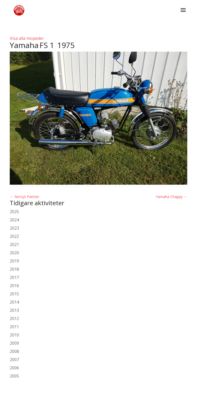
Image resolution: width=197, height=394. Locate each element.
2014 (14, 302)
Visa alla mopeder (27, 38)
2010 (14, 335)
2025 (14, 211)
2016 (14, 285)
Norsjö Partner (24, 196)
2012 (14, 318)
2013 (14, 310)
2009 (14, 343)
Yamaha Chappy (171, 196)
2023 (14, 228)
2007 (14, 359)
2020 (14, 253)
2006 (14, 368)
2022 (14, 236)
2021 (14, 244)
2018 (14, 269)
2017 (14, 277)
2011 (14, 327)
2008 (14, 351)
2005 (14, 376)
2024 (14, 220)
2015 (14, 294)
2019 (14, 261)
